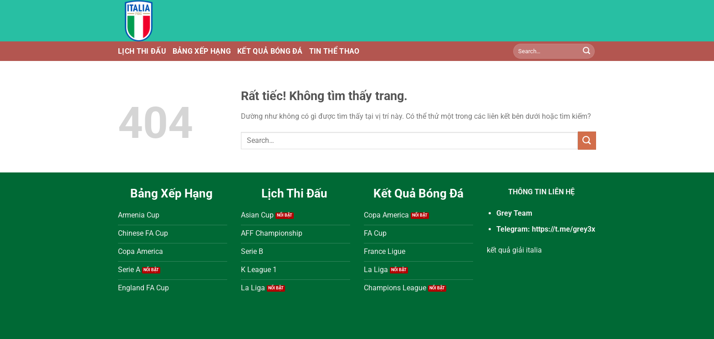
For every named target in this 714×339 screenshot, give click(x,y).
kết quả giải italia (514, 250)
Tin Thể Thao (334, 51)
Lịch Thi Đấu (142, 51)
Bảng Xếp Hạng (202, 51)
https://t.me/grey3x (563, 229)
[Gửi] (586, 51)
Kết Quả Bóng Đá (270, 51)
